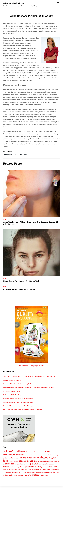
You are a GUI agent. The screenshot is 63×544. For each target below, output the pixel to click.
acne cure (34, 20)
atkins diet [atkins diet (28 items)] (25, 457)
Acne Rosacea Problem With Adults (31, 16)
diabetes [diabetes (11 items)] (17, 464)
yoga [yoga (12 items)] (46, 475)
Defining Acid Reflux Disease (13, 395)
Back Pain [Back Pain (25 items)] (36, 458)
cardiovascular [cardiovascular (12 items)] (14, 461)
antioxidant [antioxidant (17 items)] (7, 458)
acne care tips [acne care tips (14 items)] (32, 452)
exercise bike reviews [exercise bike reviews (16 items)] (46, 464)
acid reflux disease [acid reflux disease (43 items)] (15, 451)
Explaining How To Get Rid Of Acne (19, 289)
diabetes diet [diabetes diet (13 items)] (24, 464)
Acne (27, 20)
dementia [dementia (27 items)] (9, 463)
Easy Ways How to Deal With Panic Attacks (18, 398)
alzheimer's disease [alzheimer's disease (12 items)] (48, 455)
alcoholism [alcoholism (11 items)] (28, 455)
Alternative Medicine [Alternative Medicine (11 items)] (36, 455)
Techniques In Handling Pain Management (18, 402)
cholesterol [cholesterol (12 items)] (51, 461)
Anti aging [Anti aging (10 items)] (56, 455)
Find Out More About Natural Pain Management (20, 406)
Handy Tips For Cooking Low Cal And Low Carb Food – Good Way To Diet (28, 387)
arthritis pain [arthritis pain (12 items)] (15, 458)
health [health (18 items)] (5, 469)
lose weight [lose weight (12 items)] (27, 469)
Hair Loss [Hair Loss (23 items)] (52, 466)
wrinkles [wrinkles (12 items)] (42, 475)
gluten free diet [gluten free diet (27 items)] (33, 466)
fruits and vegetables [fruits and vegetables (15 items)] (17, 467)
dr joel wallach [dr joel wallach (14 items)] (33, 464)
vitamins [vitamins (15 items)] (49, 472)
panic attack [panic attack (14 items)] (35, 469)
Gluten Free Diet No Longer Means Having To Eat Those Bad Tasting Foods (29, 376)
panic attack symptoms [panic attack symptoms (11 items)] (46, 469)
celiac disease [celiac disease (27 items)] (26, 461)
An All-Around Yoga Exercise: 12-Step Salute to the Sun (22, 409)
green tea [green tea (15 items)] (44, 467)
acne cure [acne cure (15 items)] (40, 452)
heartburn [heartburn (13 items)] (12, 469)
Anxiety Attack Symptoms (12, 380)
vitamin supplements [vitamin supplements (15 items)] (20, 475)
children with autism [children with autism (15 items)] (41, 461)
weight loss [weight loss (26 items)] (33, 475)
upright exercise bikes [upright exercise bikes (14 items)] (38, 472)
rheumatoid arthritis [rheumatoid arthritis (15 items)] (19, 472)
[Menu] (58, 2)
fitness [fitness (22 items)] (6, 467)
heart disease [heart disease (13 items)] (19, 469)
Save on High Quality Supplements (31, 366)
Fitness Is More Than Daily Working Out (17, 384)
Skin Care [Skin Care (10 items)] (28, 472)
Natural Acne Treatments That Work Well (21, 281)
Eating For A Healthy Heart (12, 391)
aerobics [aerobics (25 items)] (20, 454)
